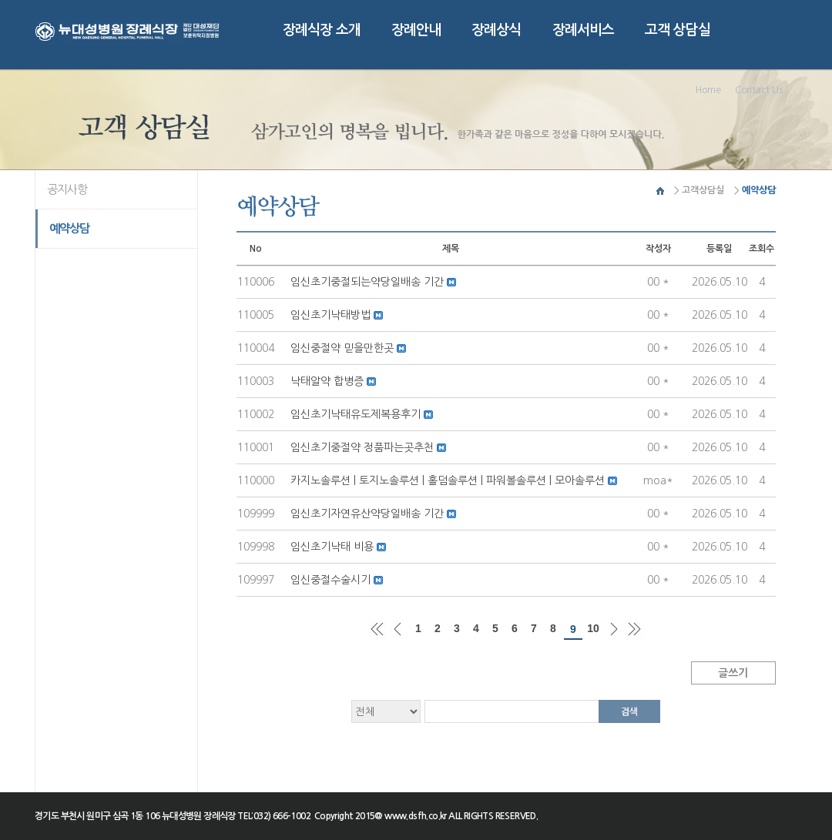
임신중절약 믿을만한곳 (343, 348)
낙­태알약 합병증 (328, 381)
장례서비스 (583, 30)
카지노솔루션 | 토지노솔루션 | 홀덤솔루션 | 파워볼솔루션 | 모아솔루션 (449, 480)
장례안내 (416, 30)
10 (593, 628)
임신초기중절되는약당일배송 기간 (368, 281)
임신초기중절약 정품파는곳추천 (363, 447)
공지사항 (67, 189)
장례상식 (496, 30)
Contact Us (759, 90)
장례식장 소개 (322, 30)
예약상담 (69, 228)
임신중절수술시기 (332, 579)
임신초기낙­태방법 (332, 315)
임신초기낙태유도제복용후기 (357, 414)
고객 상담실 (677, 30)
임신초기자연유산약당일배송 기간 (368, 513)
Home (708, 90)
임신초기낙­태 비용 (333, 546)
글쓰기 (733, 673)
